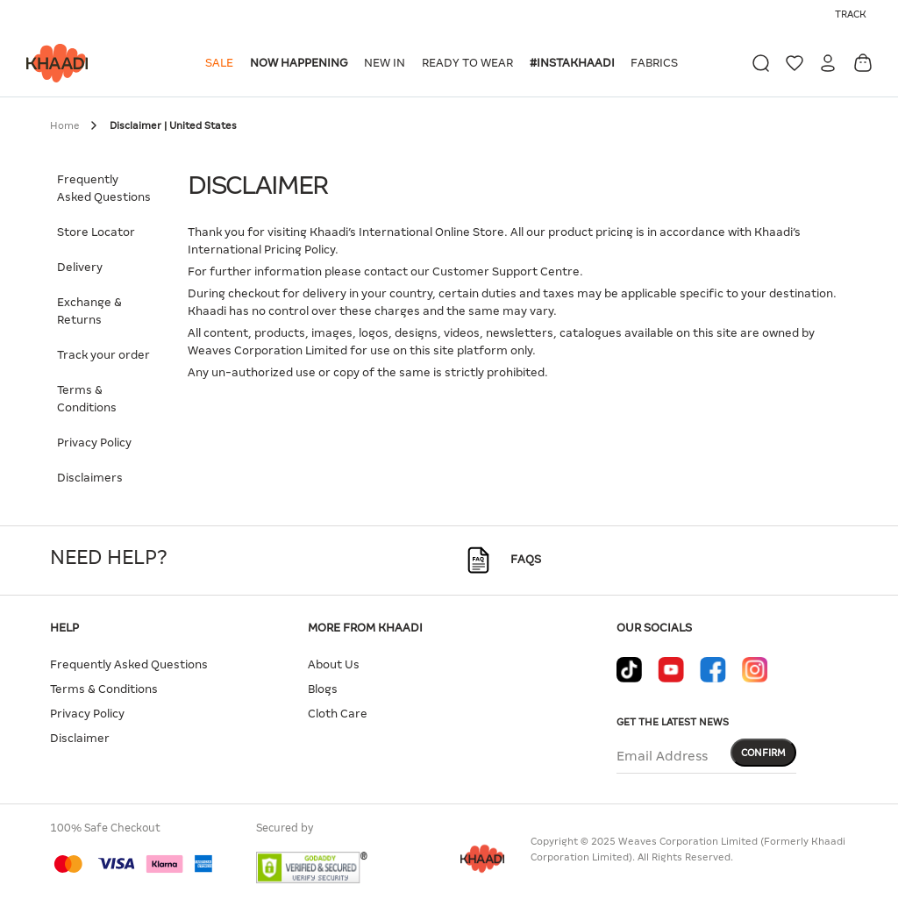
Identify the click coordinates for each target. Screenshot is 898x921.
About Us (334, 664)
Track (850, 14)
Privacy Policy (94, 442)
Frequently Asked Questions (104, 188)
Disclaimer (80, 738)
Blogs (323, 689)
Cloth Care (337, 713)
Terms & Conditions (87, 398)
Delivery (80, 267)
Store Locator (96, 232)
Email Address (662, 756)
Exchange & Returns (89, 311)
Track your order (103, 354)
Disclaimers (90, 477)
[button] (222, 63)
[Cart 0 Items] (862, 62)
